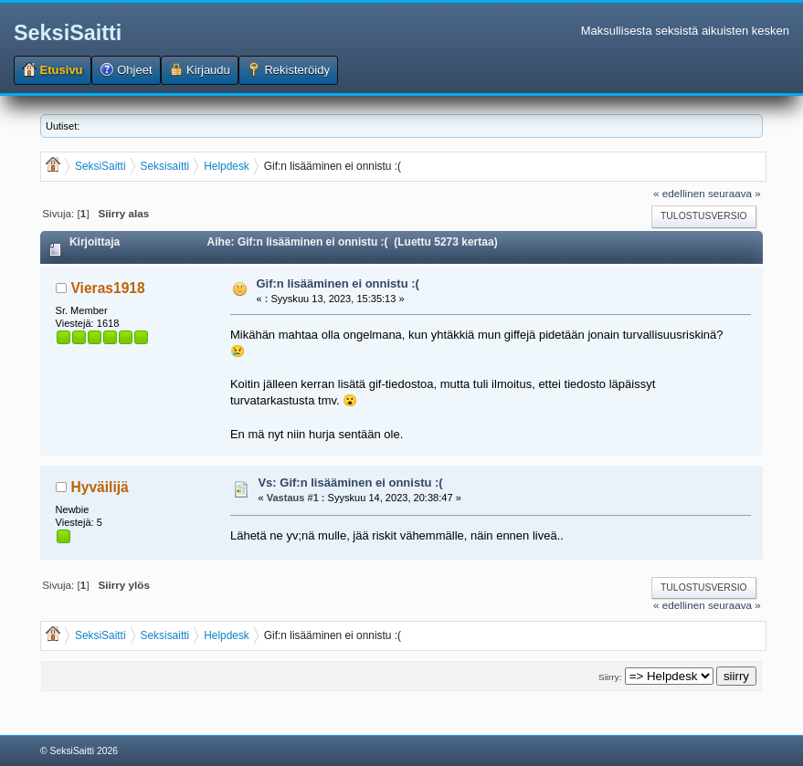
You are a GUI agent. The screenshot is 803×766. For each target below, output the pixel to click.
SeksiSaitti (68, 33)
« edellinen (679, 193)
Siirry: (609, 677)
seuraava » (734, 193)
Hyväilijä (99, 487)
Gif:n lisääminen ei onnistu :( (337, 283)
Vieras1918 (107, 288)
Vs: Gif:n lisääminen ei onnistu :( (350, 482)
